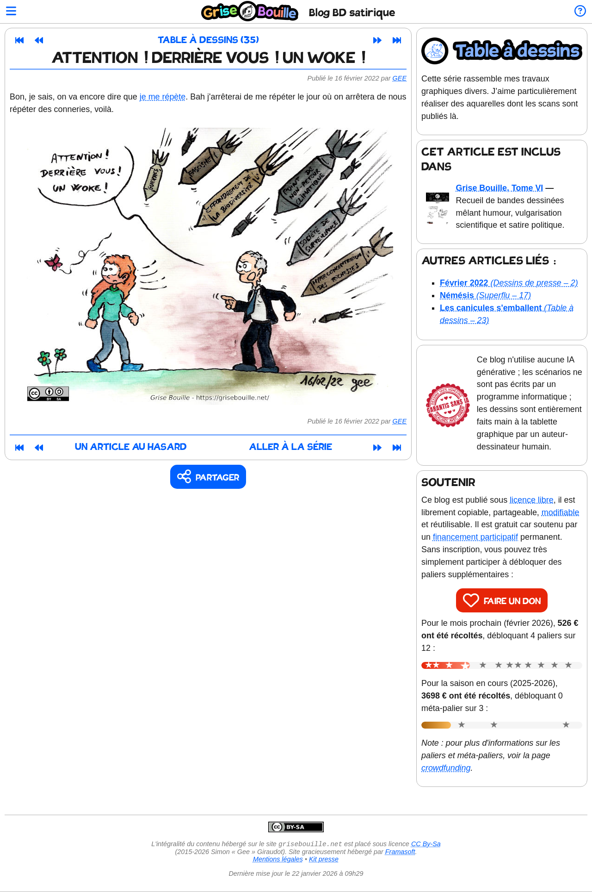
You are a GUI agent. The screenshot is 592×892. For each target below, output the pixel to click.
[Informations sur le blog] (580, 12)
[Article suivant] (377, 40)
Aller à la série (290, 447)
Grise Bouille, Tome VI (499, 188)
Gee (400, 78)
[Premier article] (19, 40)
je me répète (163, 96)
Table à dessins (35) (208, 40)
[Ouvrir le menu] (11, 12)
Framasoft (400, 852)
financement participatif (475, 537)
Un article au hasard (131, 447)
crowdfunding (446, 768)
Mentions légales (278, 860)
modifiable (561, 512)
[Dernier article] (396, 40)
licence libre (532, 500)
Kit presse (324, 860)
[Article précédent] (38, 40)
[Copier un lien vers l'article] (208, 477)
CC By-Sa (426, 844)
